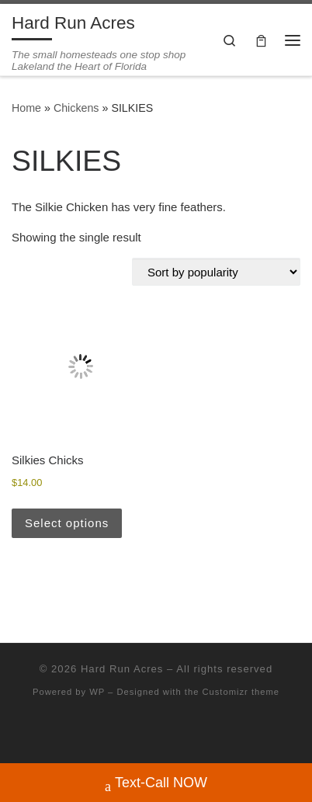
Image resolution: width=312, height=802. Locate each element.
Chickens (76, 108)
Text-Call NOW (156, 784)
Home (26, 108)
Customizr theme (240, 691)
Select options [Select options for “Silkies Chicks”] (67, 522)
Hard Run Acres (122, 669)
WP (97, 691)
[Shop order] (216, 272)
